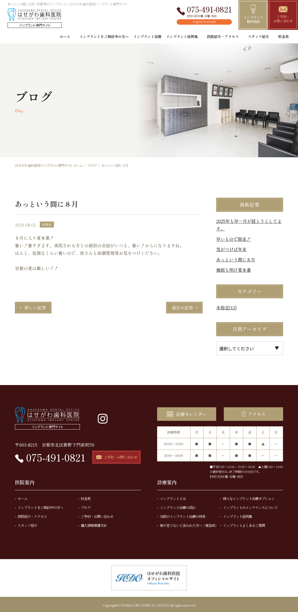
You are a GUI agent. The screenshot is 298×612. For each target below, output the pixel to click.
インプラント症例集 (182, 36)
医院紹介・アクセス (223, 36)
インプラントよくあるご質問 (244, 523)
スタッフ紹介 (258, 36)
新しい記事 (35, 307)
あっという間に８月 (235, 259)
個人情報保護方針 (94, 523)
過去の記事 (182, 307)
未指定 (47, 224)
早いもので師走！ (233, 239)
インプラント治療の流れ (178, 505)
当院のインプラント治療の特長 (182, 514)
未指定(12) (226, 307)
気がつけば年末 (231, 249)
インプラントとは (173, 496)
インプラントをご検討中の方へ (104, 36)
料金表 (283, 36)
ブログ (85, 505)
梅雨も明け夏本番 (233, 270)
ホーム (65, 36)
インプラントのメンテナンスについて (250, 505)
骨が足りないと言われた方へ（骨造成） (189, 523)
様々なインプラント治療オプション (248, 496)
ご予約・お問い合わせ (97, 514)
